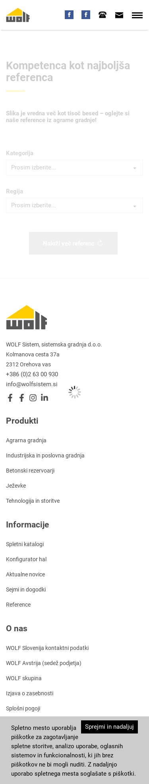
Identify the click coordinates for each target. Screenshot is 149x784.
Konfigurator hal (26, 559)
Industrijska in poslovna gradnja (45, 455)
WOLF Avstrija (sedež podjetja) (43, 663)
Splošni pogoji (23, 708)
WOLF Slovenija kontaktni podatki (47, 648)
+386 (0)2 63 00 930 (32, 374)
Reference (18, 604)
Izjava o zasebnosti (29, 693)
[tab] (102, 14)
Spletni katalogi (25, 544)
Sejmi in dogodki (26, 589)
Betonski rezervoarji (30, 470)
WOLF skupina (24, 678)
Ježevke (16, 485)
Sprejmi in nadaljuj (109, 726)
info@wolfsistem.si (32, 384)
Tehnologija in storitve (33, 501)
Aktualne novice (25, 574)
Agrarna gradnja (26, 440)
